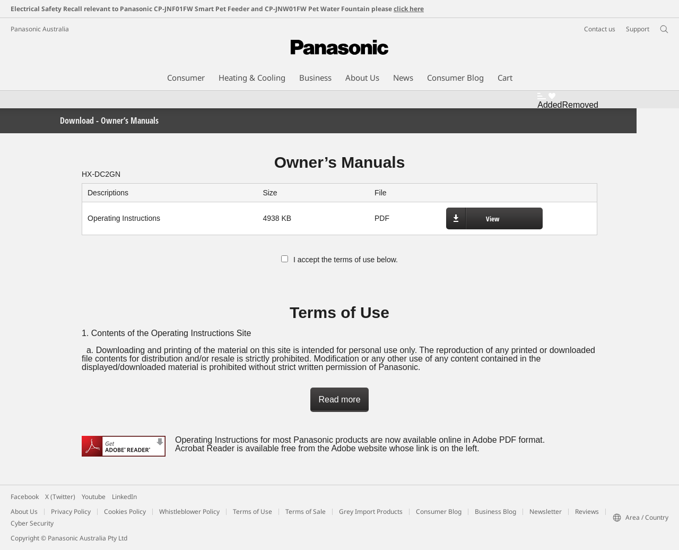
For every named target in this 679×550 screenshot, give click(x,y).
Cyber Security (32, 523)
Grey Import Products (371, 511)
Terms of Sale (305, 511)
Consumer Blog (439, 511)
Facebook (25, 496)
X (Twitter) (60, 496)
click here (409, 8)
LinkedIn (124, 496)
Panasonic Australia (40, 28)
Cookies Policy (125, 511)
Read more (339, 399)
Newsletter (545, 511)
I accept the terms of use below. (339, 259)
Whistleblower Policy (189, 511)
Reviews (587, 511)
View (492, 219)
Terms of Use (252, 511)
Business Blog (495, 511)
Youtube (94, 496)
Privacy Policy (71, 511)
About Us (24, 511)
